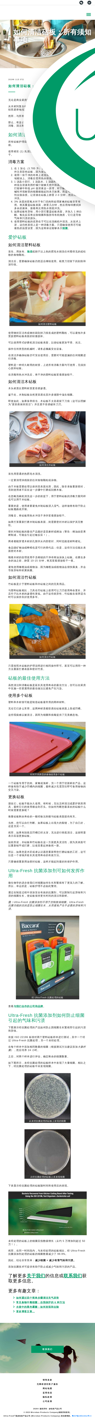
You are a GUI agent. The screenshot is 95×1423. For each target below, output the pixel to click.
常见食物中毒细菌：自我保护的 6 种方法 (40, 1302)
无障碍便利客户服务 (47, 1384)
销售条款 (47, 1380)
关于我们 (36, 1275)
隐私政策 (47, 1397)
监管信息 (47, 1393)
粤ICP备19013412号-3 (82, 1416)
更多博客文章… (25, 1311)
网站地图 (47, 1388)
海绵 (29, 251)
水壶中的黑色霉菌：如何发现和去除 (37, 1307)
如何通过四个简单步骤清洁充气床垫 (37, 1297)
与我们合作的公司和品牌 (28, 1006)
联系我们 (73, 1275)
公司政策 (47, 1401)
